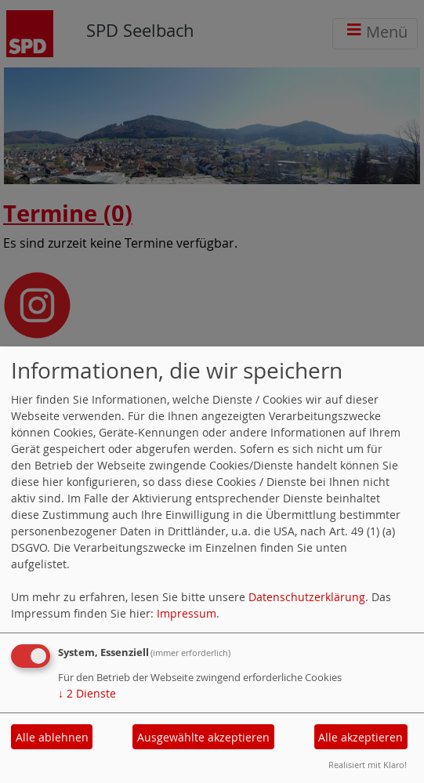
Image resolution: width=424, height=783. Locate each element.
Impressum (186, 613)
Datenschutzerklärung (306, 596)
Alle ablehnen (52, 737)
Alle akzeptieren (360, 737)
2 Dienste (87, 693)
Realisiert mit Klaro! (367, 764)
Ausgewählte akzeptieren (203, 737)
